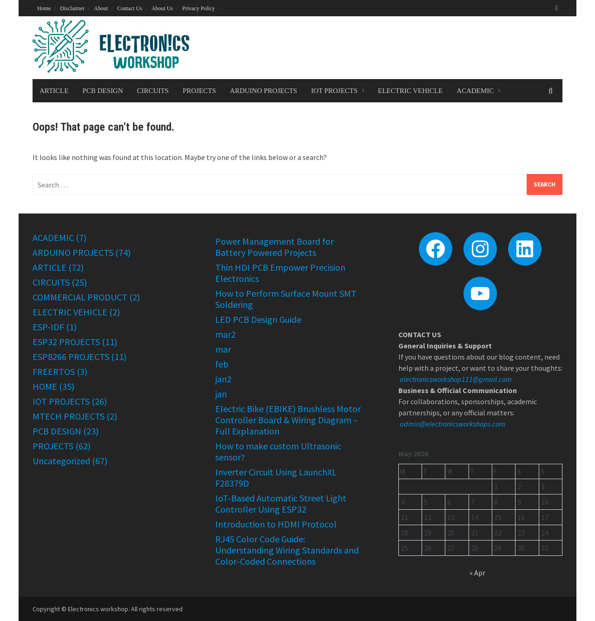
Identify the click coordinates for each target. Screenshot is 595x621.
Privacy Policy (198, 8)
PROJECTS (199, 90)
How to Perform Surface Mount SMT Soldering (286, 298)
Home (44, 8)
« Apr (477, 572)
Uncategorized (61, 461)
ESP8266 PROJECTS (71, 356)
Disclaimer (72, 8)
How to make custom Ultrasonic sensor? (278, 451)
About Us (162, 8)
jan (221, 394)
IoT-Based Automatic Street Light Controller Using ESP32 (280, 503)
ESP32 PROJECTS (66, 341)
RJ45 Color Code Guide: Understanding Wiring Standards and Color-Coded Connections (287, 550)
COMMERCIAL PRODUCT (80, 297)
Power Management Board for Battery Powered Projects (274, 246)
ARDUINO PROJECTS (264, 90)
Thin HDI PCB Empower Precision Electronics (280, 272)
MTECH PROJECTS (69, 416)
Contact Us (129, 8)
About (101, 8)
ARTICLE (54, 90)
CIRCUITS (153, 90)
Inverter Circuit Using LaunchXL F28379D (276, 477)
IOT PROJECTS (334, 90)
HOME (45, 386)
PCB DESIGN (102, 90)
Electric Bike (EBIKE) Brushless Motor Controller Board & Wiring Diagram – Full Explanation (288, 420)
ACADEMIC (475, 90)
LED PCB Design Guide (258, 319)
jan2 (223, 379)
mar (223, 349)
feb (222, 364)
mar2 (225, 334)
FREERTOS (54, 371)
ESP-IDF (48, 327)
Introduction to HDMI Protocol (276, 524)
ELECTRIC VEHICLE (410, 90)
